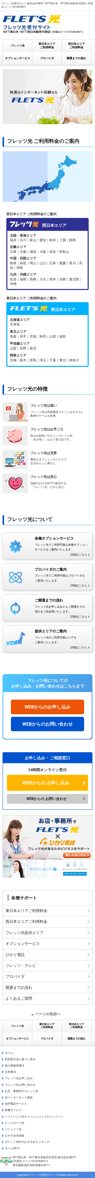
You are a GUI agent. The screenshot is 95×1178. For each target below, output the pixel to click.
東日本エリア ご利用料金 (47, 45)
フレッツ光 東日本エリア (47, 340)
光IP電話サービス (16, 1103)
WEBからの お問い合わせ (46, 799)
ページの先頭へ (47, 1014)
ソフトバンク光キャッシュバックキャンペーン (34, 1116)
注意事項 (10, 1072)
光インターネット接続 (19, 1097)
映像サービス (13, 1110)
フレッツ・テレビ (21, 965)
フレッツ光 (18, 45)
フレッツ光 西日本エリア (47, 260)
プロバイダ (47, 58)
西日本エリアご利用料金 (26, 921)
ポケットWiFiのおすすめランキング (27, 1142)
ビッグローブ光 (14, 1123)
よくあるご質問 (19, 998)
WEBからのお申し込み (47, 706)
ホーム (9, 1053)
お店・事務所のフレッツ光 (21, 1091)
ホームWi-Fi (12, 1148)
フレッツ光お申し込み (19, 1078)
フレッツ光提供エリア (25, 932)
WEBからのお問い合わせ (47, 724)
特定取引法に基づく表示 (20, 1059)
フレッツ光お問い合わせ (20, 1084)
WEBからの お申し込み (45, 782)
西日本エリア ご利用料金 (76, 45)
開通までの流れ (76, 58)
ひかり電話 (15, 954)
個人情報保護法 (14, 1065)
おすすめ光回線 (14, 1135)
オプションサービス (17, 58)
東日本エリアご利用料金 (26, 910)
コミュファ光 (13, 1129)
